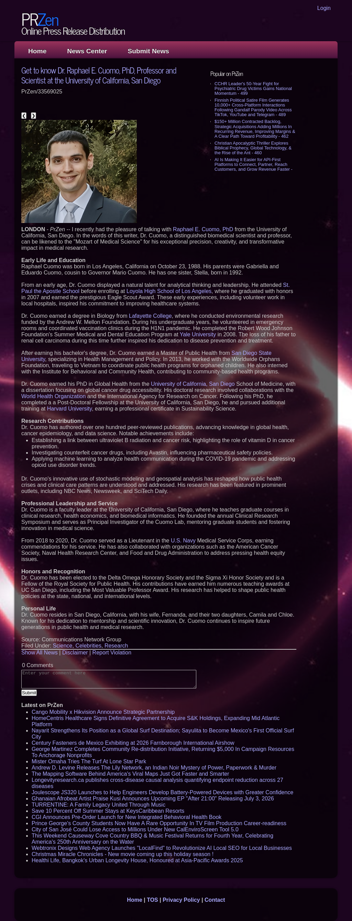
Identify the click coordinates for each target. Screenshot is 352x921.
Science (63, 646)
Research (116, 646)
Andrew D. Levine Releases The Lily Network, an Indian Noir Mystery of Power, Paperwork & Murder (154, 768)
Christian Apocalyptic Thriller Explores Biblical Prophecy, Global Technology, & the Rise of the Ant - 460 (253, 148)
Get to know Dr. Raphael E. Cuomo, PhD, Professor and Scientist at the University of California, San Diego (98, 75)
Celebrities (88, 646)
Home (37, 51)
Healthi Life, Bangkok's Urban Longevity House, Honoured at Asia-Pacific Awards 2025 (137, 860)
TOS (152, 900)
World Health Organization (53, 396)
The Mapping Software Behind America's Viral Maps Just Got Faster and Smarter (130, 774)
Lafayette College (150, 316)
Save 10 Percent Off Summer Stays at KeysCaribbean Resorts (108, 811)
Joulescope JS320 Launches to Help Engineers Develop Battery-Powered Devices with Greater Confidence (162, 792)
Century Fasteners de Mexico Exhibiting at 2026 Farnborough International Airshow (133, 743)
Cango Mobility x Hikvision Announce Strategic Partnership (103, 712)
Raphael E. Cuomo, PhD (203, 229)
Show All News (39, 652)
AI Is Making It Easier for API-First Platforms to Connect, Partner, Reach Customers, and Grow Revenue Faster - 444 (253, 167)
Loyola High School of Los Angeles (168, 291)
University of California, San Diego (193, 384)
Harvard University (69, 409)
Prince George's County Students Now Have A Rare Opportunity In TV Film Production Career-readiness (159, 823)
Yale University (198, 334)
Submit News (148, 51)
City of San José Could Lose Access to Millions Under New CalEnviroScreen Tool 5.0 (135, 829)
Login (324, 8)
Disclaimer (75, 652)
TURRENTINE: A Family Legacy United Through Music (98, 805)
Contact (215, 900)
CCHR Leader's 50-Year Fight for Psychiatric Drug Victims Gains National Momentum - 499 (253, 88)
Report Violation (112, 652)
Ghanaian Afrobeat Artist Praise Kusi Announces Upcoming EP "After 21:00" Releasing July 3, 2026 (153, 798)
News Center (87, 51)
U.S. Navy (183, 540)
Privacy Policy (181, 900)
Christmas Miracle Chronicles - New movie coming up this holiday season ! (122, 854)
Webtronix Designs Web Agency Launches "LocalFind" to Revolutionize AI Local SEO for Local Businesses (162, 848)
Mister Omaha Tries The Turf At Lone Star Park (89, 761)
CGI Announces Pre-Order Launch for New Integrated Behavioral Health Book (126, 817)
